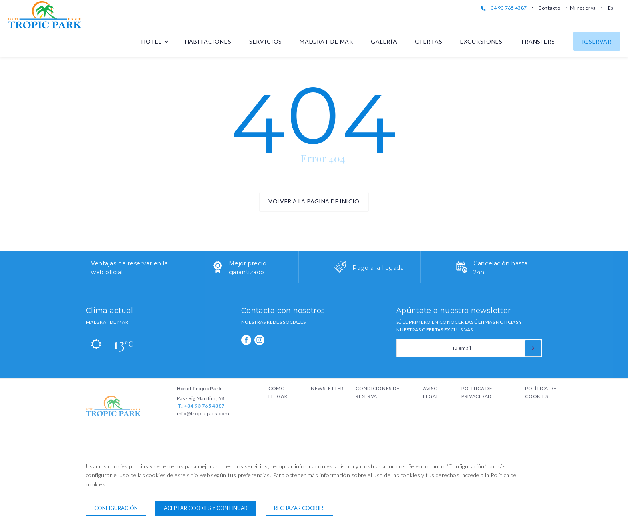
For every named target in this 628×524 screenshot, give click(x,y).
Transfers (537, 41)
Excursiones (481, 41)
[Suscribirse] (533, 348)
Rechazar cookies (299, 508)
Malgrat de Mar (326, 41)
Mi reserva (583, 8)
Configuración (116, 508)
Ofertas (429, 41)
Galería (384, 41)
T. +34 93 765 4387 (201, 406)
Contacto (549, 8)
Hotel (151, 41)
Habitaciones (208, 41)
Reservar (596, 41)
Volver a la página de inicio (314, 201)
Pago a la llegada (378, 267)
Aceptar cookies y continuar (206, 508)
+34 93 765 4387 (504, 8)
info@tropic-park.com (203, 413)
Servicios (265, 41)
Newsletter (327, 388)
